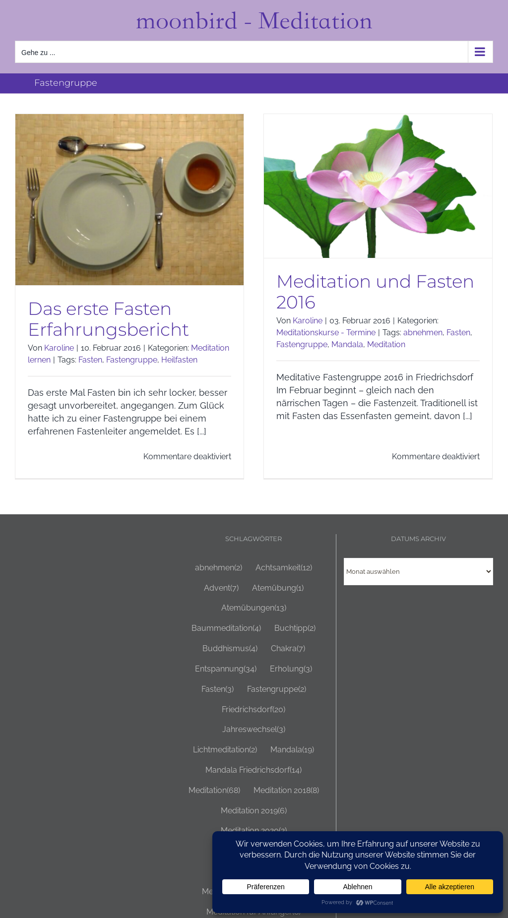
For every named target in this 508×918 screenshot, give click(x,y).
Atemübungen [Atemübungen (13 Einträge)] (253, 608)
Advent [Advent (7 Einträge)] (221, 588)
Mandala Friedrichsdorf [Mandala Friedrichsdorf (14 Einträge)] (253, 770)
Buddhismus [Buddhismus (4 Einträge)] (229, 649)
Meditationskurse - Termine (326, 332)
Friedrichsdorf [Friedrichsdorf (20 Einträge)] (253, 710)
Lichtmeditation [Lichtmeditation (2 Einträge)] (225, 750)
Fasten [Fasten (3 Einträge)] (217, 689)
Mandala (347, 344)
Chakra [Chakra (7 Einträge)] (288, 649)
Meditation (386, 344)
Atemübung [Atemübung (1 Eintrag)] (278, 588)
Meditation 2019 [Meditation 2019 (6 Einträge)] (254, 811)
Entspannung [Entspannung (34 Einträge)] (225, 669)
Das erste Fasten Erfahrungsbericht (108, 319)
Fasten (90, 360)
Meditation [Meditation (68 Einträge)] (214, 790)
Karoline (59, 348)
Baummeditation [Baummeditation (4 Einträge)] (226, 628)
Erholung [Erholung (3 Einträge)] (291, 669)
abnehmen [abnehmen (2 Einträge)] (218, 568)
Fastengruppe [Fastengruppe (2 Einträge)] (276, 689)
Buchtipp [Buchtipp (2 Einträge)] (295, 628)
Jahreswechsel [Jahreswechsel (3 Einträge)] (253, 729)
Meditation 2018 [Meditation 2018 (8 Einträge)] (286, 790)
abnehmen (423, 332)
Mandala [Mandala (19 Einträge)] (292, 750)
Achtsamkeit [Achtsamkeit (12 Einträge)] (283, 568)
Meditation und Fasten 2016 (375, 291)
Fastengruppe (131, 360)
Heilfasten (179, 360)
